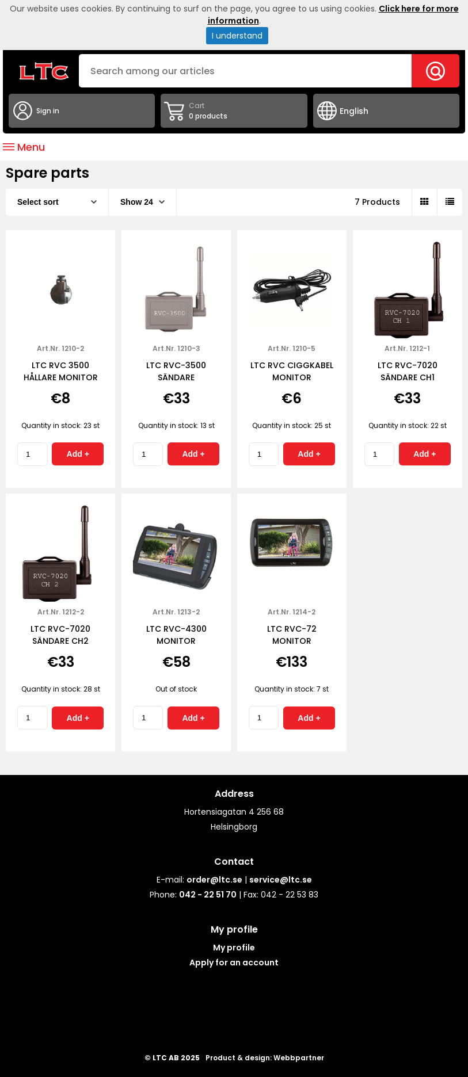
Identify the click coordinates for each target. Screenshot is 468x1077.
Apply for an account (234, 962)
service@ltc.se (280, 879)
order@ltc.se (214, 879)
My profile (234, 947)
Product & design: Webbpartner (265, 1058)
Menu (24, 147)
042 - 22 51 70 (208, 894)
